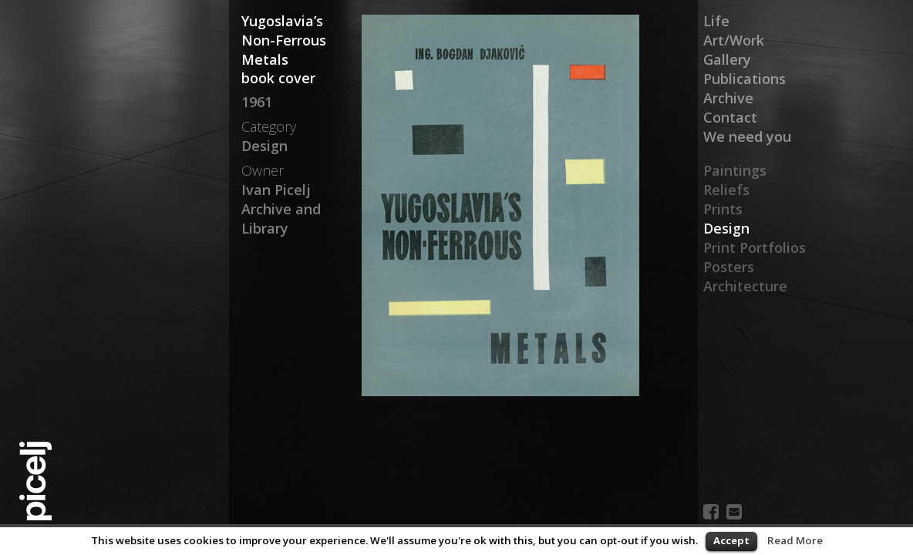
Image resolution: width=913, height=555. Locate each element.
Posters (728, 266)
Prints (723, 209)
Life (716, 21)
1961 (256, 101)
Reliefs (726, 189)
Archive (728, 98)
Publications (744, 78)
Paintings (734, 170)
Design (726, 228)
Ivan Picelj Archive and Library (281, 208)
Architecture (745, 286)
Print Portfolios (754, 247)
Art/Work (733, 40)
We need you (747, 136)
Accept (731, 540)
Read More (795, 540)
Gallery (727, 59)
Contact (730, 117)
